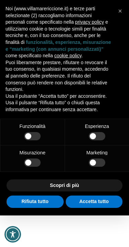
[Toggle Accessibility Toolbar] (12, 234)
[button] (120, 10)
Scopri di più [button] (64, 185)
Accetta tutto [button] (94, 201)
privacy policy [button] (89, 22)
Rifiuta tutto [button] (35, 201)
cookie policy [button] (68, 55)
